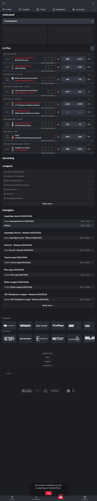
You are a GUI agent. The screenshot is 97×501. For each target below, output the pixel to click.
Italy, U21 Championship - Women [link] (18, 87)
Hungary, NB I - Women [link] (14, 119)
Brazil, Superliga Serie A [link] (14, 181)
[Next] (93, 318)
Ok (48, 493)
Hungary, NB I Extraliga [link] (14, 198)
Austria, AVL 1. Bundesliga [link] (15, 176)
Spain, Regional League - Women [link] (17, 144)
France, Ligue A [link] (11, 189)
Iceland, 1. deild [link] (11, 132)
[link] (6, 9)
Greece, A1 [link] (10, 194)
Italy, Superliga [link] (11, 54)
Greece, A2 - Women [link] (13, 99)
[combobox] (7, 373)
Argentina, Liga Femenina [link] (15, 172)
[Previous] (90, 318)
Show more (48, 204)
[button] (48, 54)
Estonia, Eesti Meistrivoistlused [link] (17, 185)
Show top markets (48, 63)
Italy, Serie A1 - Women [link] (14, 74)
